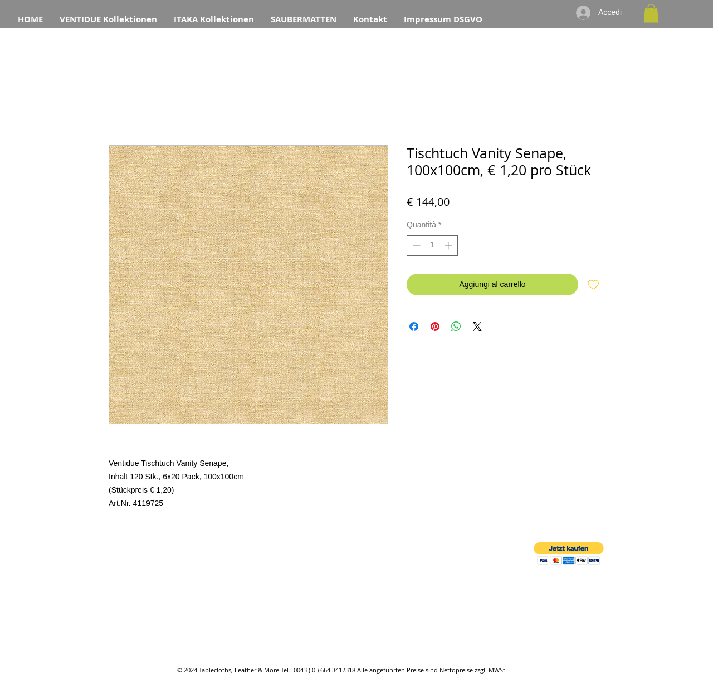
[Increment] (449, 245)
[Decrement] (415, 245)
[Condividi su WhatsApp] (456, 326)
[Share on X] (477, 326)
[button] (651, 13)
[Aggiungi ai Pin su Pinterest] (435, 326)
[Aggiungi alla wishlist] (593, 284)
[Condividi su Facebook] (414, 326)
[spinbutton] (432, 245)
